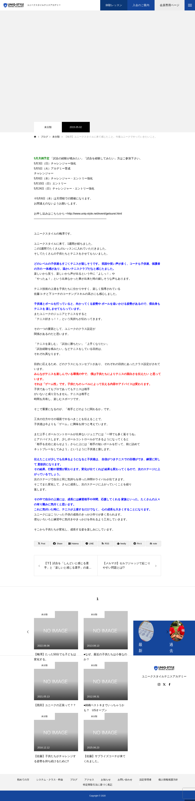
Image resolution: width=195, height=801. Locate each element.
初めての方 (23, 779)
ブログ (73, 779)
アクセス (89, 779)
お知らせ (106, 779)
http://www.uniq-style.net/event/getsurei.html (94, 213)
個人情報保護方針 (168, 779)
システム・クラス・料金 (49, 779)
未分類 (48, 127)
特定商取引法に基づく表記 (97, 784)
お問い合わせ (125, 779)
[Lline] (89, 543)
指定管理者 (145, 779)
